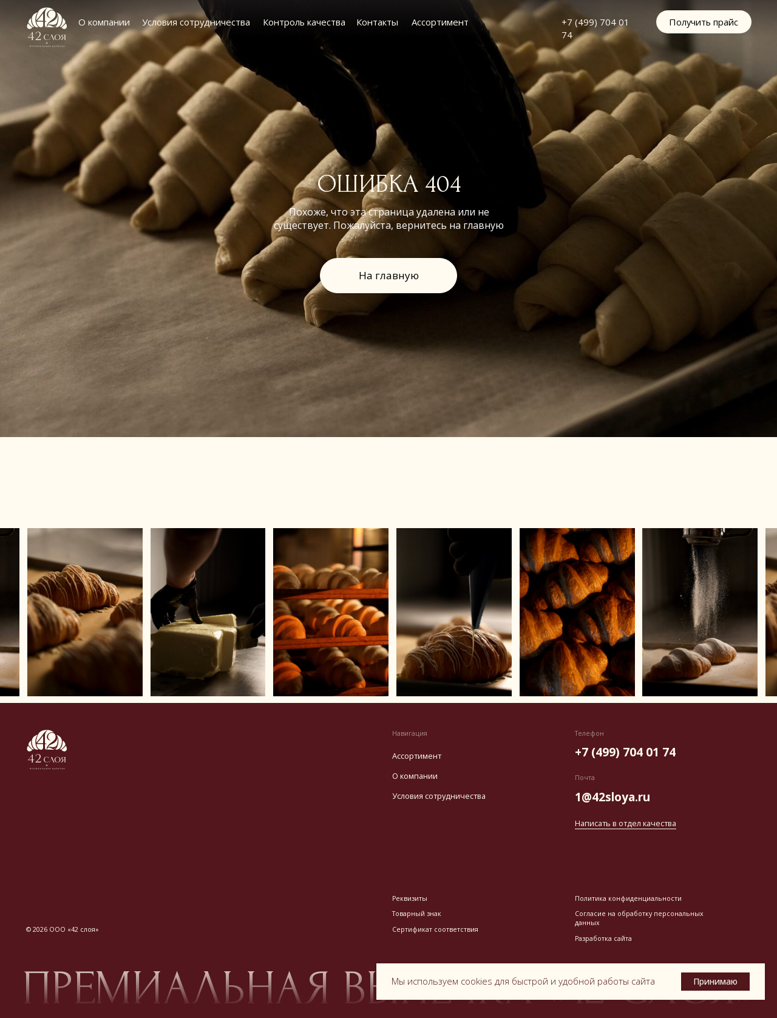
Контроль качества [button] (304, 22)
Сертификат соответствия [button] (435, 929)
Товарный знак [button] (416, 913)
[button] (704, 21)
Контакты (377, 22)
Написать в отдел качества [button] (625, 823)
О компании (104, 22)
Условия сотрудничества (196, 22)
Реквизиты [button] (409, 898)
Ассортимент (440, 22)
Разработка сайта (603, 938)
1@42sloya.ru (612, 797)
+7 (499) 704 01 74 (625, 752)
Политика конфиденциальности (628, 898)
